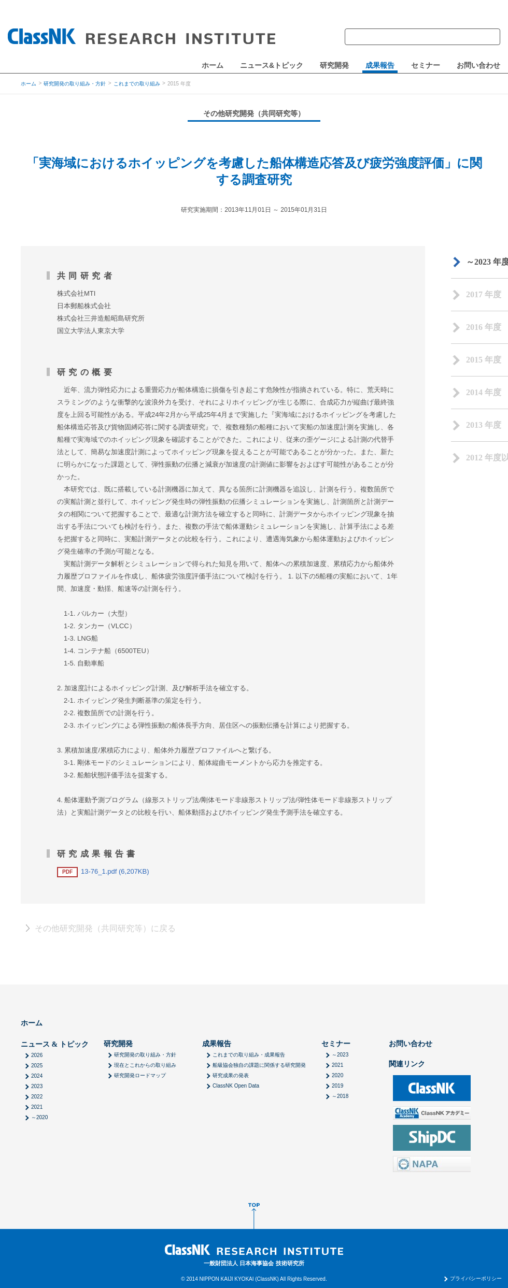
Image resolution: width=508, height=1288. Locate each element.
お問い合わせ (478, 65)
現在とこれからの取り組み (145, 1065)
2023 (37, 1086)
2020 (337, 1075)
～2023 (340, 1055)
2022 (37, 1096)
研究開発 (334, 65)
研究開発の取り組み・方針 (75, 83)
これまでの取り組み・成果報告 (249, 1055)
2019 (337, 1086)
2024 (37, 1076)
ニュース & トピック (55, 1044)
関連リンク (407, 1064)
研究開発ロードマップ (140, 1075)
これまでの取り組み (137, 83)
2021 (37, 1107)
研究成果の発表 (231, 1075)
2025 (37, 1065)
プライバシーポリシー (476, 1278)
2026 (37, 1055)
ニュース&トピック (271, 65)
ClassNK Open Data (236, 1086)
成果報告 (379, 65)
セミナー (425, 65)
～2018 (340, 1096)
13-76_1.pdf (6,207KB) (103, 871)
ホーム (212, 65)
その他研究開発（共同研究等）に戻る (105, 928)
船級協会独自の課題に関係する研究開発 (259, 1065)
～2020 (39, 1117)
